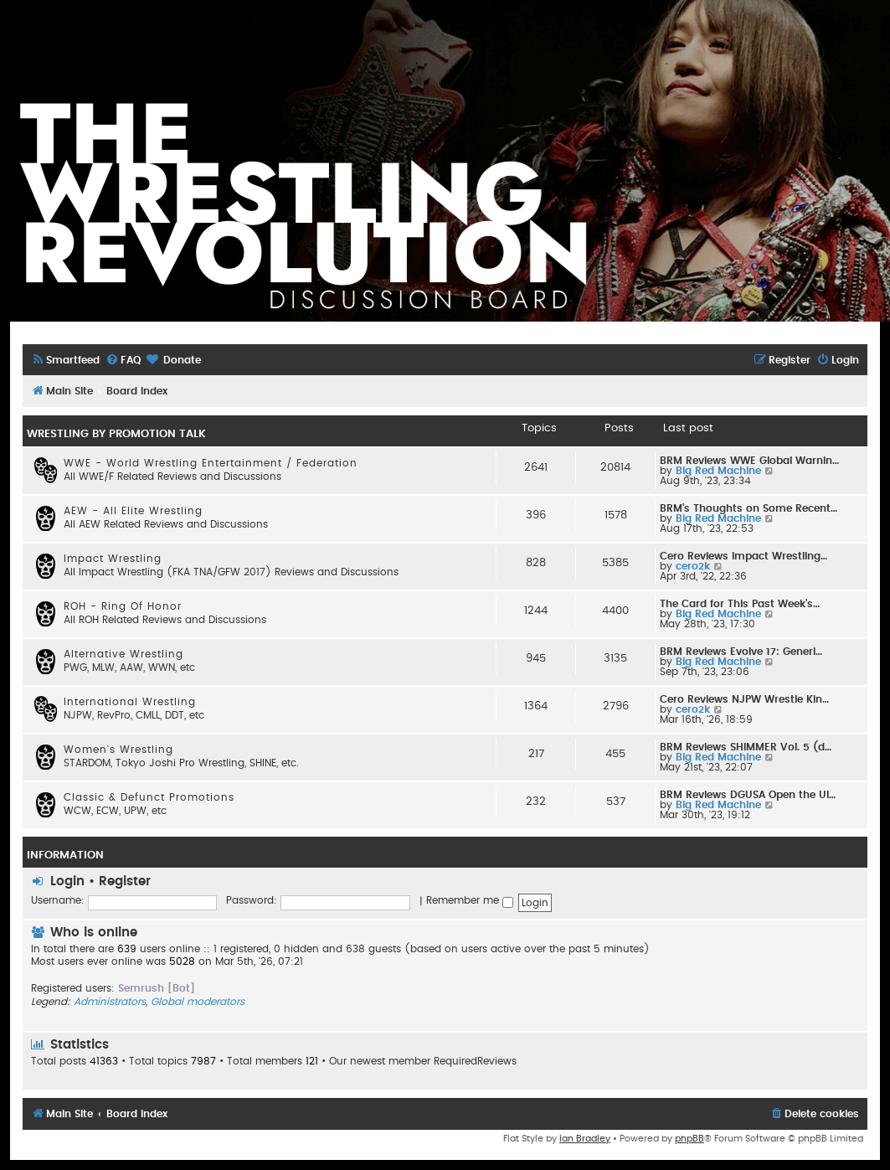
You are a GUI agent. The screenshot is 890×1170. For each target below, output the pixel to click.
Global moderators (197, 1002)
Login (67, 881)
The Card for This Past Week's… (740, 604)
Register (125, 881)
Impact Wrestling (113, 559)
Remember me (469, 900)
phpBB (689, 1138)
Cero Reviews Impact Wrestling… (743, 556)
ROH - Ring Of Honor (123, 606)
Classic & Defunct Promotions (149, 797)
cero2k (693, 566)
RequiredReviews (475, 1061)
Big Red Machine (718, 471)
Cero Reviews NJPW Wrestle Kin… (744, 699)
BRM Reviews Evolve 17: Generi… (741, 652)
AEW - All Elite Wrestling (133, 511)
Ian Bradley (584, 1138)
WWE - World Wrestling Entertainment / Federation (211, 463)
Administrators (110, 1002)
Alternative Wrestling (123, 654)
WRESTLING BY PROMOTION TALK (116, 434)
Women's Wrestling (118, 750)
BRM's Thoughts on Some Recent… (748, 508)
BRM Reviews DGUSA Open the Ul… (748, 795)
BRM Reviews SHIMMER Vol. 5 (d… (745, 747)
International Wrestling (130, 702)
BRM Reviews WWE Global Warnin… (749, 461)
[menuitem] (65, 360)
